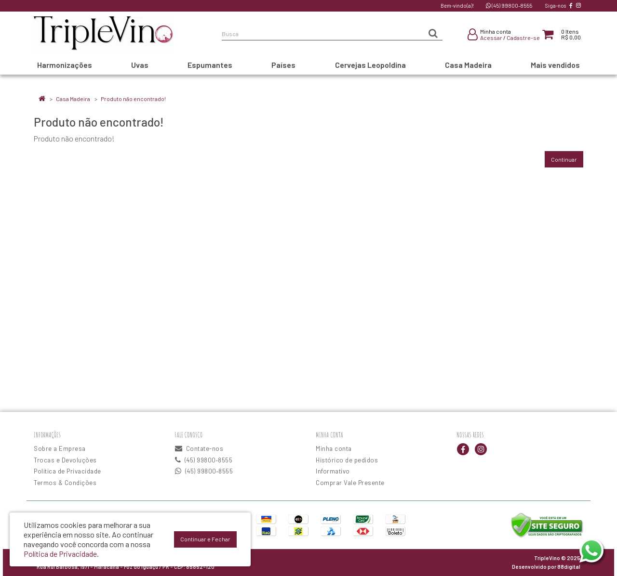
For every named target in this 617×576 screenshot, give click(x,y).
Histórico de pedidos (347, 460)
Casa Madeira (73, 98)
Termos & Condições (65, 482)
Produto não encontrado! (133, 98)
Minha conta (334, 448)
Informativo (333, 471)
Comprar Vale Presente (350, 482)
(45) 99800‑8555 (509, 5)
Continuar (564, 159)
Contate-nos (199, 448)
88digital (568, 566)
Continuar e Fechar (205, 539)
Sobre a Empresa (60, 448)
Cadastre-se (523, 37)
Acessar (491, 37)
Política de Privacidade (67, 471)
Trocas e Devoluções (65, 460)
